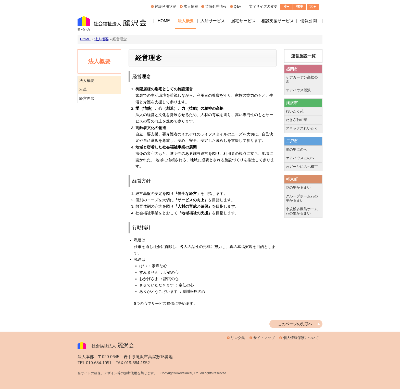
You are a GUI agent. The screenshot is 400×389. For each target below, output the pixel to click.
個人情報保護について (301, 338)
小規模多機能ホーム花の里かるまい (302, 211)
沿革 (83, 89)
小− (286, 6)
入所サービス (213, 21)
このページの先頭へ (295, 324)
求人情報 (191, 6)
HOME (164, 21)
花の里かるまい (298, 188)
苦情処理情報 (216, 6)
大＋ (312, 6)
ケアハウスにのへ (300, 158)
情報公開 (309, 21)
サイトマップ (264, 338)
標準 (299, 6)
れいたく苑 (295, 111)
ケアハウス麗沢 (298, 90)
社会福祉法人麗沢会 (113, 24)
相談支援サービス (277, 21)
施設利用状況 (165, 6)
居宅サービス (243, 21)
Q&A (237, 6)
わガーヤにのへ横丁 (302, 167)
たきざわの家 (296, 120)
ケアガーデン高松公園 (302, 80)
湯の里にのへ (296, 150)
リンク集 (238, 338)
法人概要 (186, 21)
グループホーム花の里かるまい (302, 198)
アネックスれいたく (302, 128)
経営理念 (86, 98)
